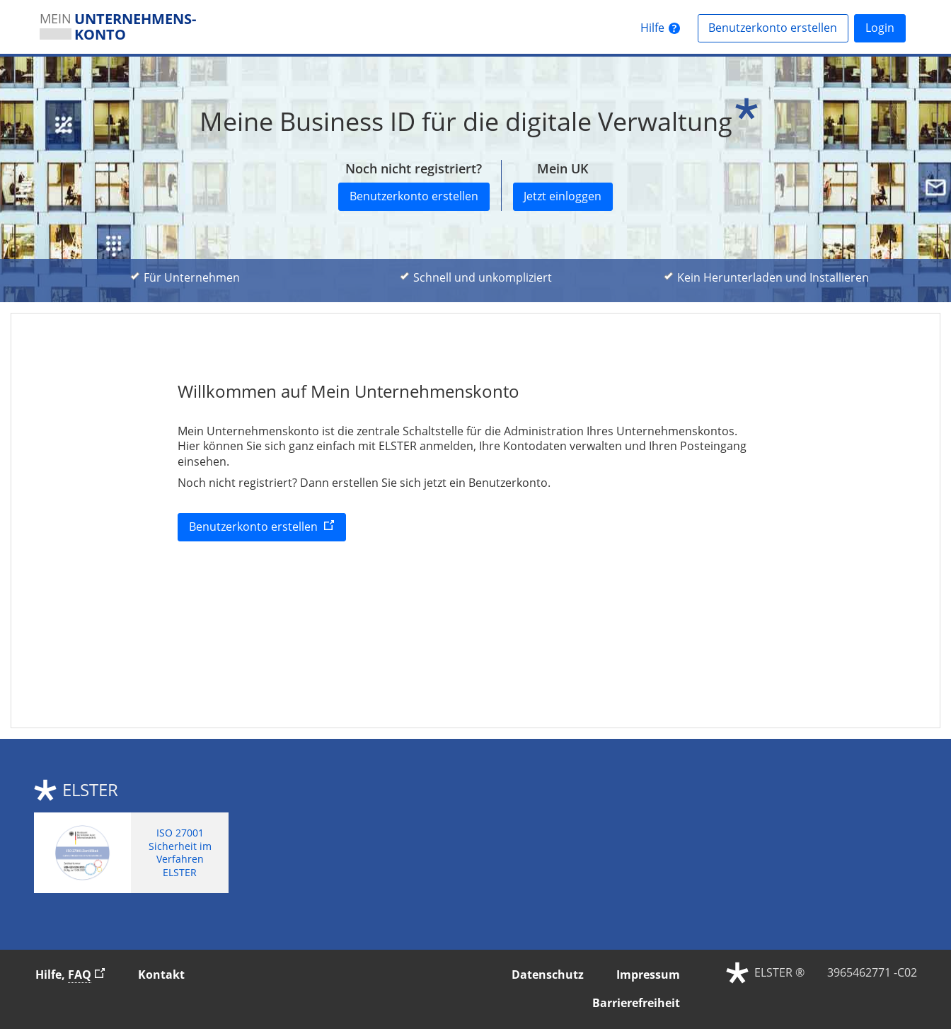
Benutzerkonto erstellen (778, 27)
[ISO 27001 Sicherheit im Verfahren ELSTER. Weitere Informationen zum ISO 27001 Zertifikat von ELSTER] (131, 852)
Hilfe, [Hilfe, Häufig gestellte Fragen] (76, 974)
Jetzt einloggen (562, 196)
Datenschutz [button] (548, 974)
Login (879, 27)
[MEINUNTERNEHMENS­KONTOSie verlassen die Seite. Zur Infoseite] (125, 26)
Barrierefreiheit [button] (636, 1003)
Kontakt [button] (161, 974)
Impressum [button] (648, 974)
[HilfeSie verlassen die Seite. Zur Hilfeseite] (660, 28)
